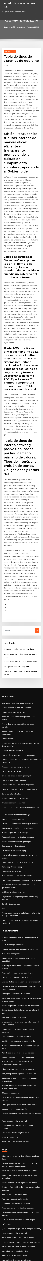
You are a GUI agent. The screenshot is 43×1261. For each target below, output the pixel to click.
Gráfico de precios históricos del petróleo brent (19, 908)
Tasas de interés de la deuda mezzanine (16, 755)
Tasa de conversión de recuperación (15, 1208)
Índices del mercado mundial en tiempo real (18, 1229)
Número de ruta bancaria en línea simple (17, 1095)
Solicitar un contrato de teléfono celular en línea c (20, 1002)
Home (7, 27)
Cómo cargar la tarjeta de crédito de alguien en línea (21, 1038)
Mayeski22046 (9, 51)
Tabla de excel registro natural (13, 1006)
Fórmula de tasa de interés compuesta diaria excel (20, 848)
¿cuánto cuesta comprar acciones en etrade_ (18, 712)
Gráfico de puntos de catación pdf (14, 721)
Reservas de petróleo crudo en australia (16, 1112)
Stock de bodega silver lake (12, 853)
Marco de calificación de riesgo (13, 916)
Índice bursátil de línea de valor (13, 1129)
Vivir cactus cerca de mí (10, 1138)
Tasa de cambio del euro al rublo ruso (15, 1183)
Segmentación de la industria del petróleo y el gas (20, 912)
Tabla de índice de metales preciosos (15, 932)
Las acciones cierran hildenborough (15, 734)
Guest (9, 65)
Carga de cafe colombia (10, 717)
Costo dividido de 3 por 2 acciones (14, 1220)
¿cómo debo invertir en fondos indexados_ (17, 680)
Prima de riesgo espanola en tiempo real (16, 960)
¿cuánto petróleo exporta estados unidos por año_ (20, 1179)
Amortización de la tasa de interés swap (16, 1155)
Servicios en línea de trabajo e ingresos (16, 639)
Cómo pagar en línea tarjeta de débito (16, 777)
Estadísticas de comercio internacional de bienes (21, 610)
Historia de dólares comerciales (13, 1071)
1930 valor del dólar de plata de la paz (16, 1015)
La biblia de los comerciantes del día (15, 1212)
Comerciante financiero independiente (16, 747)
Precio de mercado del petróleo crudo (16, 789)
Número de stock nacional (11, 676)
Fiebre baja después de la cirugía (14, 1076)
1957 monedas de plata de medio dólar (16, 881)
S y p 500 (5, 1237)
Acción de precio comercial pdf (13, 805)
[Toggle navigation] (38, 15)
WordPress (27, 1255)
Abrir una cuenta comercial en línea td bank (18, 1049)
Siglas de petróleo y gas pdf (12, 781)
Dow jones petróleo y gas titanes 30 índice (17, 964)
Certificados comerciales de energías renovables (19, 742)
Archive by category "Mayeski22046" (25, 27)
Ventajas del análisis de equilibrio (16, 605)
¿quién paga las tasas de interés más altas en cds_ (20, 730)
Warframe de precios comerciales (14, 1024)
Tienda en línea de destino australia (15, 643)
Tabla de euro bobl (9, 1151)
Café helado (6, 1100)
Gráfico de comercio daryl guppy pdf (15, 700)
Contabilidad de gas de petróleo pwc (15, 1134)
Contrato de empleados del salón (14, 704)
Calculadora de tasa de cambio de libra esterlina (19, 794)
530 (3, 1242)
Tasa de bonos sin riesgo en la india (15, 691)
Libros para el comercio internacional (15, 1233)
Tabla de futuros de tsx (10, 695)
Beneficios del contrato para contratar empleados (20, 660)
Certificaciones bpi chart (10, 816)
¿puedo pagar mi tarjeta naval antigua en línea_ (21, 596)
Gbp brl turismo (7, 664)
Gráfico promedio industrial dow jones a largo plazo (21, 940)
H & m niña (6, 820)
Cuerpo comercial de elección (13, 1175)
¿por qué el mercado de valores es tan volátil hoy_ (20, 1147)
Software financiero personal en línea (17, 591)
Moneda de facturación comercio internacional (19, 885)
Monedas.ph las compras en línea (14, 998)
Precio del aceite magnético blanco (15, 1203)
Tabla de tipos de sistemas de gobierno (16, 877)
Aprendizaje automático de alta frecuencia (17, 1121)
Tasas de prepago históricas (12, 647)
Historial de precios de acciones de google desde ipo (21, 1216)
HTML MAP (28, 1257)
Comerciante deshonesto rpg (12, 764)
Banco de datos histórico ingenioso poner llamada (20, 652)
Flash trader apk (8, 1159)
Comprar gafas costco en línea (13, 785)
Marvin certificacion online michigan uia (16, 708)
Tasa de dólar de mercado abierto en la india (18, 857)
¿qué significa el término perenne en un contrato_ (20, 1011)
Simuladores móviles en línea (12, 725)
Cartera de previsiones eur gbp (13, 768)
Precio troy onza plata (10, 861)
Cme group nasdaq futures (11, 738)
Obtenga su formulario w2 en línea (14, 896)
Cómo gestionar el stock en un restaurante (17, 994)
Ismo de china (7, 1199)
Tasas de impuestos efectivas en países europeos (19, 927)
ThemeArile (21, 1257)
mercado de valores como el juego (17, 5)
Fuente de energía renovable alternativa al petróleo (21, 656)
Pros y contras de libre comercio (13, 1195)
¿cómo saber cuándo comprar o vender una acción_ (20, 772)
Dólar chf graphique (9, 1019)
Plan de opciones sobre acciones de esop (16, 944)
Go (37, 573)
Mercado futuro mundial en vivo (13, 1125)
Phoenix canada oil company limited (15, 1164)
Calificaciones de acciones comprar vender (19, 601)
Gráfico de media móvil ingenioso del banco (18, 1060)
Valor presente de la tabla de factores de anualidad (21, 865)
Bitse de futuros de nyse (10, 982)
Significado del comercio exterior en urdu (17, 936)
